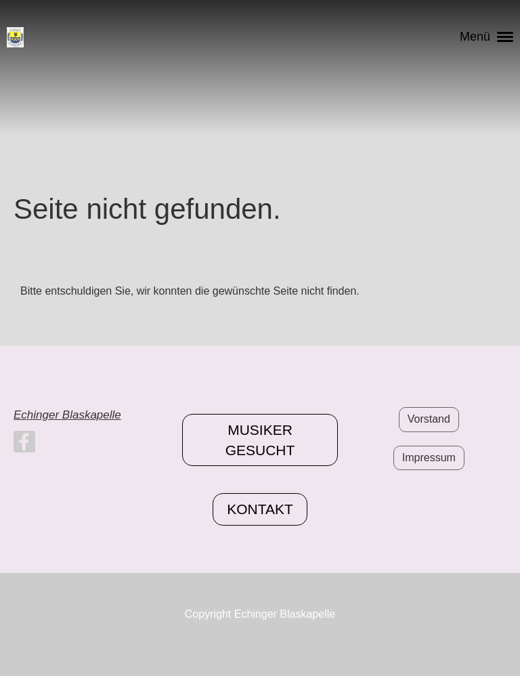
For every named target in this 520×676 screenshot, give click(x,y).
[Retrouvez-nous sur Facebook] (24, 445)
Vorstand (429, 419)
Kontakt (260, 509)
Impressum (429, 457)
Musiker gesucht (260, 439)
